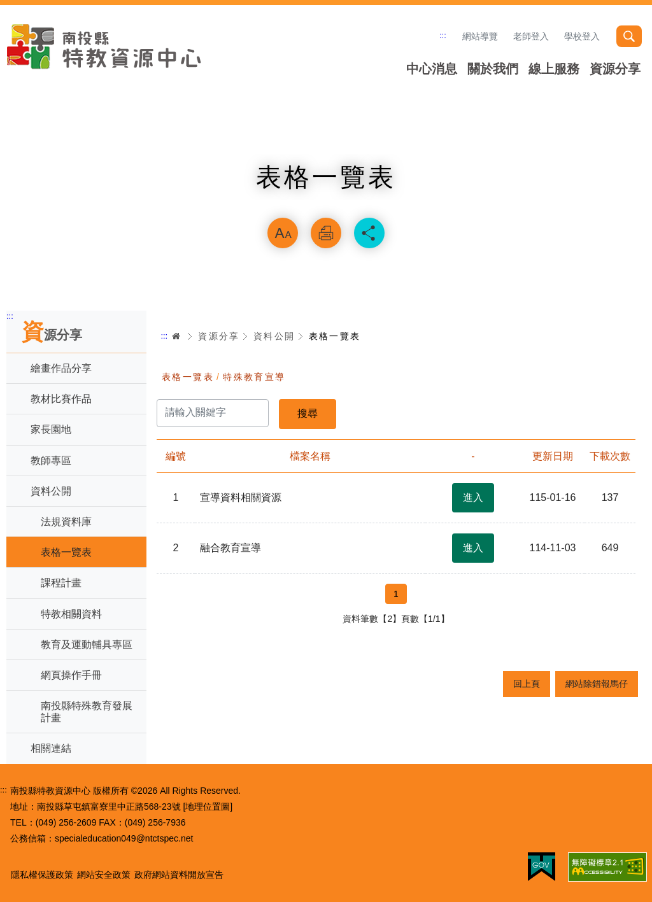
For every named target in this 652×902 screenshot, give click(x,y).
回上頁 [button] (526, 684)
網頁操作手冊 (71, 675)
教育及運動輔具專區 (86, 644)
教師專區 (51, 460)
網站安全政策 (104, 875)
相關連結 (51, 748)
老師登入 (531, 36)
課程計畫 (61, 582)
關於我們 (492, 69)
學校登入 (582, 36)
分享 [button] (369, 233)
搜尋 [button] (629, 36)
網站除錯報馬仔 (596, 684)
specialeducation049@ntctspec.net (124, 838)
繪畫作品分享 (61, 368)
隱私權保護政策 (42, 875)
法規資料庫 (66, 521)
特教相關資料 (71, 614)
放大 (282, 233)
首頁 (176, 336)
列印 (326, 233)
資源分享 (615, 69)
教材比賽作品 (61, 398)
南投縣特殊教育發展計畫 (86, 711)
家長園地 (51, 429)
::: (442, 35)
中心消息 (431, 69)
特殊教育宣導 (254, 377)
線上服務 (553, 69)
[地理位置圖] (207, 806)
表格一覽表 (66, 552)
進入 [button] (473, 497)
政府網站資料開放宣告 (178, 875)
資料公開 (51, 491)
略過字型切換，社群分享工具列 (326, 201)
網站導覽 (480, 36)
